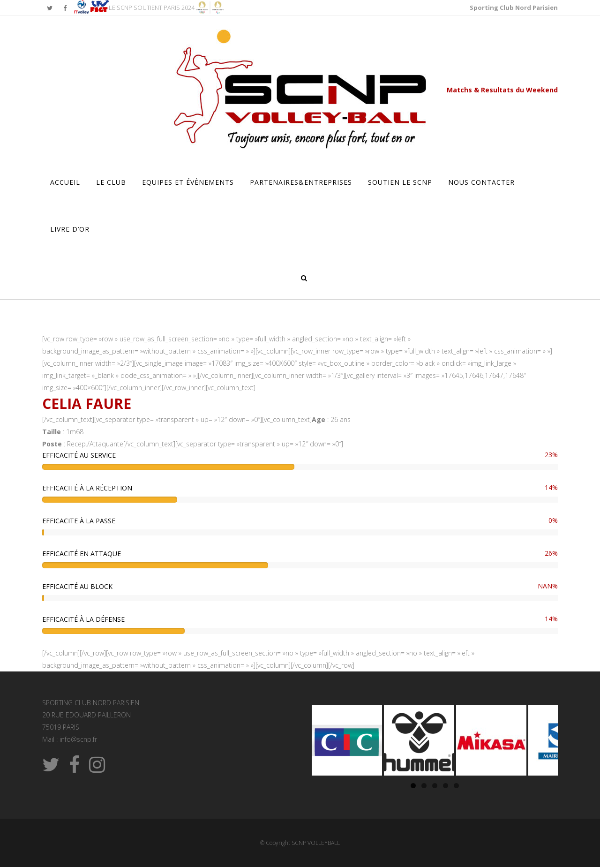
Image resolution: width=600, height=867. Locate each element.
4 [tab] (445, 785)
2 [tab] (424, 785)
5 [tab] (456, 785)
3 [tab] (434, 785)
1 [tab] (413, 785)
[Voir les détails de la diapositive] (347, 740)
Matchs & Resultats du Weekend (502, 89)
